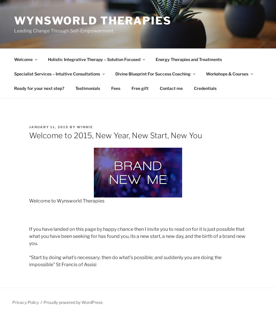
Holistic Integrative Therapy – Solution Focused (97, 59)
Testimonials (87, 88)
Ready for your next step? (39, 88)
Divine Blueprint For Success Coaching (155, 73)
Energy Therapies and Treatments (189, 59)
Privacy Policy (25, 302)
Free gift (140, 88)
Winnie (85, 127)
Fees (115, 88)
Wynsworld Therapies (93, 20)
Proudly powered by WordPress (73, 302)
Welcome (26, 59)
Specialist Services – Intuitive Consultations (60, 73)
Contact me (171, 88)
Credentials (205, 88)
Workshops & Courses (230, 73)
